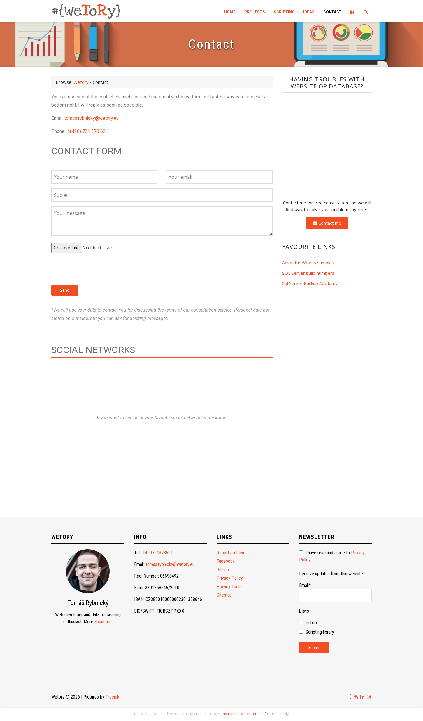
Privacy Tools (229, 586)
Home (230, 12)
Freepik (112, 697)
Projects (254, 12)
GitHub (223, 569)
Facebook (226, 561)
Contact (332, 12)
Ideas (309, 12)
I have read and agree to (332, 556)
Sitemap (224, 595)
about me (103, 621)
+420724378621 (158, 552)
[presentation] (95, 269)
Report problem (231, 552)
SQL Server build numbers (308, 273)
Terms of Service (264, 713)
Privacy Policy (230, 578)
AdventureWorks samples (308, 262)
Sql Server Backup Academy (310, 283)
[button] (327, 223)
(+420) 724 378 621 (88, 131)
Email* (335, 592)
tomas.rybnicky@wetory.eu (91, 118)
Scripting (284, 12)
